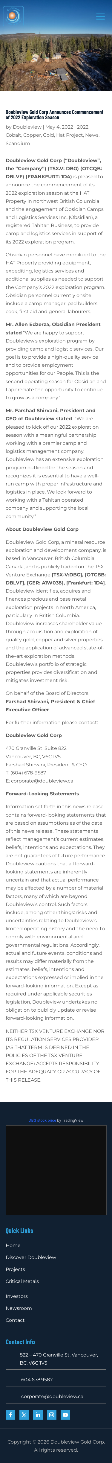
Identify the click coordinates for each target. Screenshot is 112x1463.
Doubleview (27, 127)
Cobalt (13, 135)
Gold (48, 135)
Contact (15, 1320)
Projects (15, 1269)
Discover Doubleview (31, 1257)
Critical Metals (22, 1281)
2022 (82, 127)
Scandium (18, 143)
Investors (17, 1296)
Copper (32, 135)
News (92, 135)
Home (13, 1245)
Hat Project (69, 135)
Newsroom (19, 1308)
